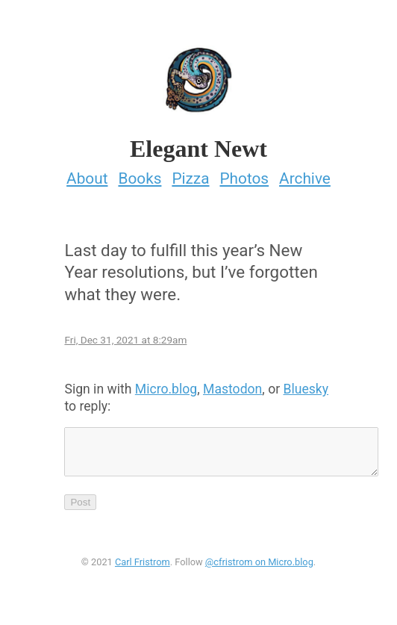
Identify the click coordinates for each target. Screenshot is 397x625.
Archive (305, 174)
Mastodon (232, 384)
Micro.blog (166, 384)
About (86, 174)
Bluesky (306, 384)
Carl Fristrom (142, 566)
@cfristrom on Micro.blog (259, 566)
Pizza (190, 174)
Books (139, 174)
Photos (244, 174)
